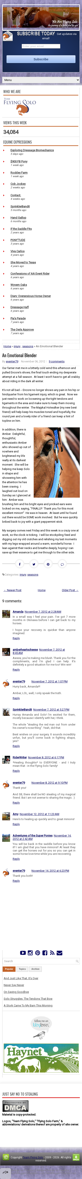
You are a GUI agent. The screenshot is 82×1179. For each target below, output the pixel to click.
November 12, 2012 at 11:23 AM (39, 814)
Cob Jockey (18, 183)
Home (7, 346)
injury (17, 346)
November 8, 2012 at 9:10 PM (49, 782)
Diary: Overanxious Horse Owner (30, 296)
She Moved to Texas (23, 262)
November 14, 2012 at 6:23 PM (50, 870)
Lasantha (64, 1170)
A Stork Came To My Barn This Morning (28, 1005)
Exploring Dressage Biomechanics (32, 150)
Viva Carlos (17, 251)
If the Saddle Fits (21, 228)
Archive (35, 969)
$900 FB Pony (18, 161)
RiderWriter (20, 757)
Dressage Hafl (19, 307)
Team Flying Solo (33, 1157)
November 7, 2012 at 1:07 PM (49, 681)
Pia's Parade (18, 318)
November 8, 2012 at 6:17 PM (46, 757)
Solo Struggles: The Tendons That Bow (28, 998)
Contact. (15, 195)
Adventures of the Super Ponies (32, 835)
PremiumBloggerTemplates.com (25, 1173)
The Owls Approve (22, 329)
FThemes (29, 1170)
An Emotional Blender (19, 355)
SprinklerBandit (20, 206)
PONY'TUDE (17, 240)
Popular (9, 969)
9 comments (57, 361)
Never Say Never (14, 985)
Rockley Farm (19, 172)
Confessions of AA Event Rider (29, 273)
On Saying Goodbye (16, 992)
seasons (27, 346)
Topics (22, 969)
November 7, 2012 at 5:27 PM (51, 709)
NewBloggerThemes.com (61, 1173)
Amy (15, 814)
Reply (16, 638)
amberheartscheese (25, 649)
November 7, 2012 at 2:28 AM (43, 611)
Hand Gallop (18, 217)
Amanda (18, 611)
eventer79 (12, 361)
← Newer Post (12, 590)
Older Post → (70, 590)
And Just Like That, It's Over (21, 978)
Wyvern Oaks (18, 284)
